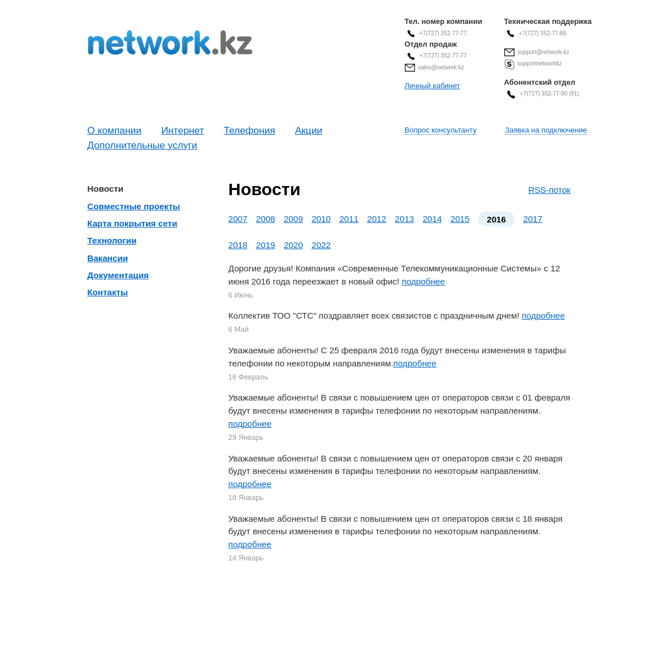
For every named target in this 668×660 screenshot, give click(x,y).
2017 (532, 219)
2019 (265, 245)
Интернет (182, 130)
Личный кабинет (432, 85)
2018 (238, 245)
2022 (321, 245)
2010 (321, 219)
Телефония (249, 130)
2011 (349, 219)
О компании (115, 130)
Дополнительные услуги (142, 145)
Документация (118, 275)
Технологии (112, 240)
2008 (265, 219)
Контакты (108, 292)
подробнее (423, 281)
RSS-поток (549, 190)
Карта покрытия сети (132, 223)
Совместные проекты (134, 206)
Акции (308, 130)
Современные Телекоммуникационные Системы (170, 42)
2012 (377, 219)
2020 (293, 245)
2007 (238, 219)
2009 (293, 219)
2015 (460, 219)
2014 (432, 219)
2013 (404, 219)
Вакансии (108, 258)
